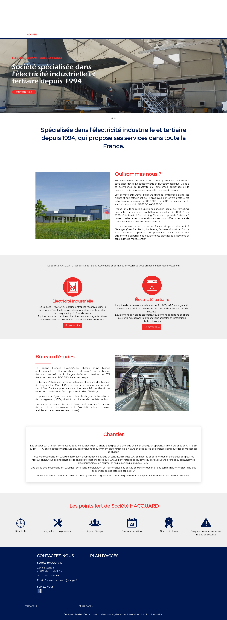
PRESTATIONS (31, 606)
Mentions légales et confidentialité (120, 614)
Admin (144, 614)
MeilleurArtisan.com (86, 614)
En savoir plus (72, 325)
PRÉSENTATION (86, 606)
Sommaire (156, 614)
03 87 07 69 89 (50, 575)
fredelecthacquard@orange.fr (61, 580)
